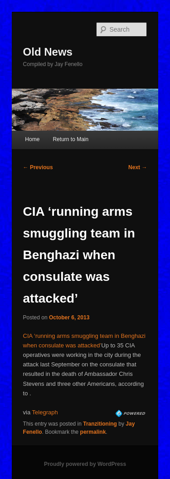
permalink (93, 432)
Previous (38, 167)
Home (32, 139)
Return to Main (70, 139)
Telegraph (45, 412)
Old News (48, 52)
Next (137, 167)
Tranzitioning (100, 424)
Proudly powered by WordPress (85, 464)
